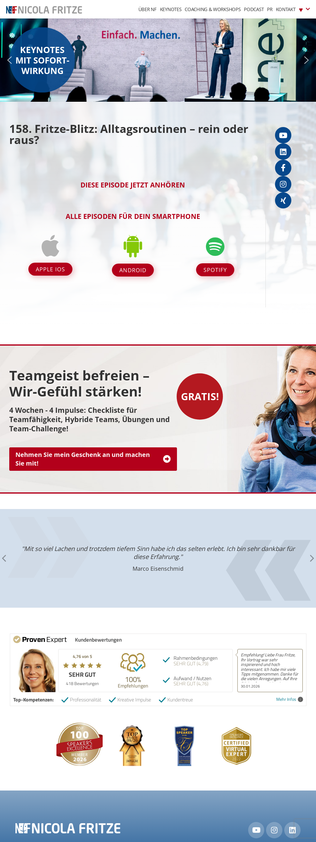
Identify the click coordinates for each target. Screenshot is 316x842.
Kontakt (286, 9)
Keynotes (171, 9)
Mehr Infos (289, 699)
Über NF (147, 9)
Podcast (254, 9)
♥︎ (304, 9)
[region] (158, 60)
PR (269, 9)
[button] (9, 60)
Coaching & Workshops (212, 9)
